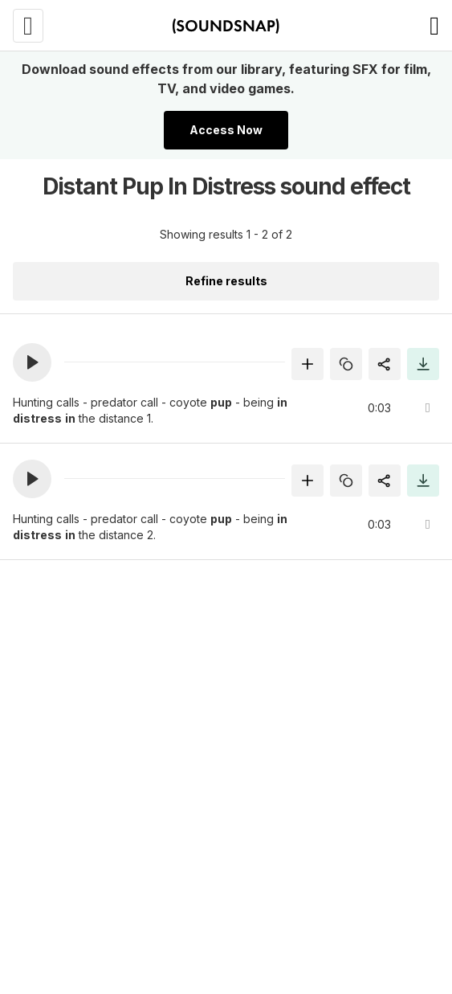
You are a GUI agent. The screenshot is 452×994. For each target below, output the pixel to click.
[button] (32, 362)
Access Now (226, 130)
